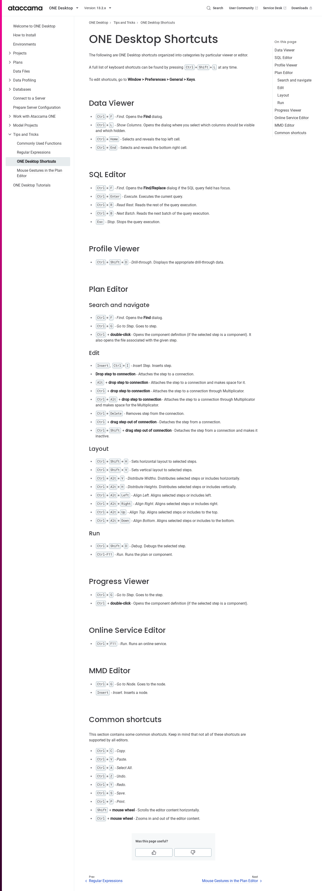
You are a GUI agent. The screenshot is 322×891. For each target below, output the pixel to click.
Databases (22, 89)
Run (280, 103)
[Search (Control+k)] (214, 8)
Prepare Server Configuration (37, 107)
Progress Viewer (288, 110)
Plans (18, 62)
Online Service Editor (292, 118)
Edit (280, 88)
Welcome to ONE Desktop (34, 26)
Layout (283, 95)
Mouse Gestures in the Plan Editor (39, 173)
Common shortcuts (290, 133)
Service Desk (275, 8)
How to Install (24, 35)
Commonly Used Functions (39, 143)
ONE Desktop (98, 22)
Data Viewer (285, 50)
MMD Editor (284, 125)
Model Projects (25, 125)
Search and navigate (294, 80)
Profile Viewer (286, 65)
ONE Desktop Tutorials (31, 185)
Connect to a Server (29, 98)
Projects (20, 53)
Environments (24, 44)
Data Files (21, 71)
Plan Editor (284, 72)
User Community (244, 8)
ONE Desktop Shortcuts (36, 161)
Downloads (302, 8)
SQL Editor (283, 57)
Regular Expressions (33, 152)
